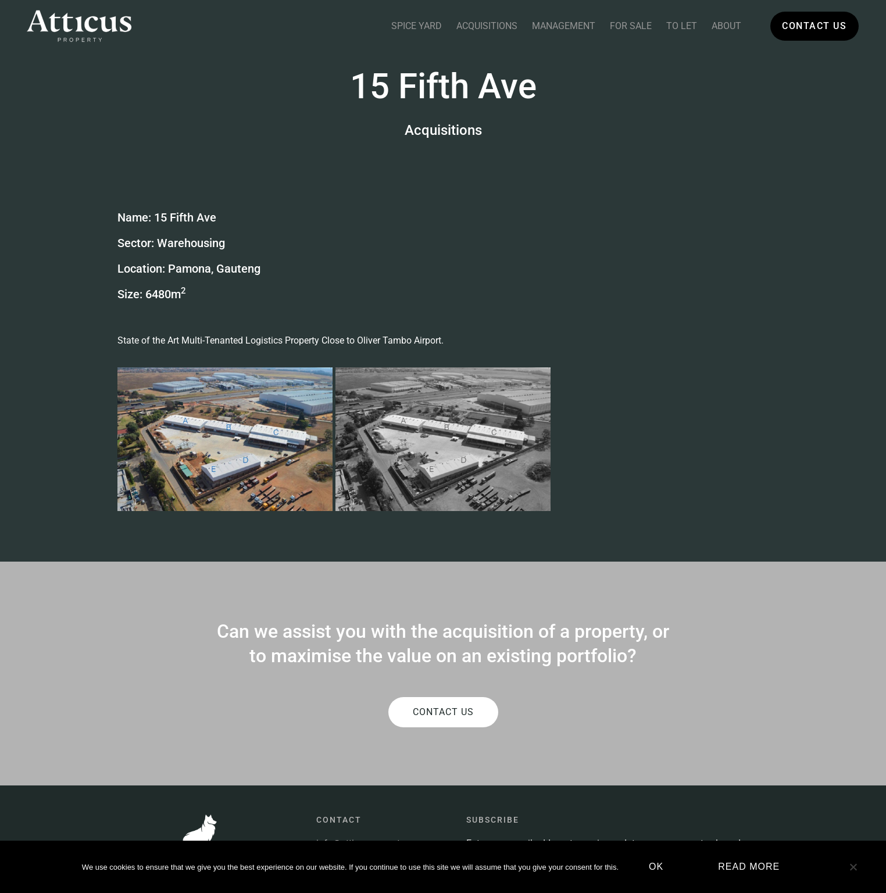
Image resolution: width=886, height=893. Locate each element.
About (726, 25)
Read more (749, 866)
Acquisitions (486, 25)
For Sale (631, 25)
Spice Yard (416, 25)
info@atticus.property (360, 746)
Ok (656, 866)
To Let (681, 25)
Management (563, 25)
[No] (852, 871)
